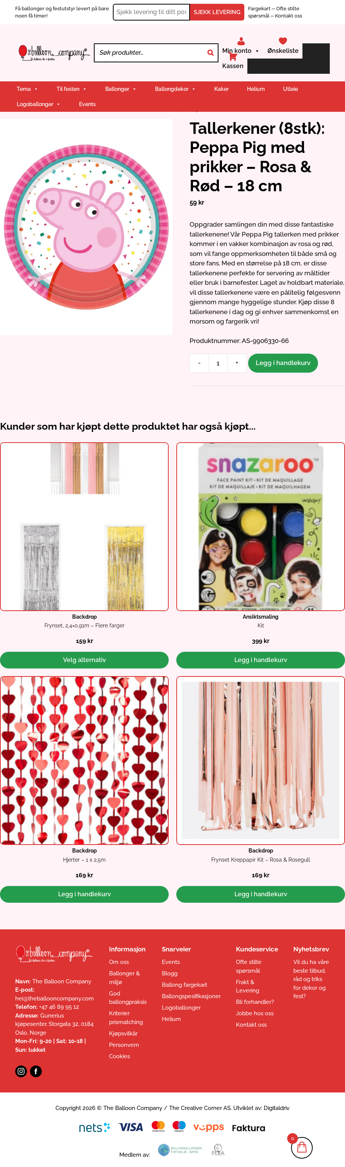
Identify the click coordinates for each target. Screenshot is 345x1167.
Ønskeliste (283, 50)
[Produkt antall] (218, 363)
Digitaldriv (277, 1108)
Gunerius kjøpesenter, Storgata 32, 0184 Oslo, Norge (54, 1024)
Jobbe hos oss (255, 1013)
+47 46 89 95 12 (59, 1006)
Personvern (124, 1045)
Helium (256, 89)
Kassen (233, 66)
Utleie (290, 89)
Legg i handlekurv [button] (260, 660)
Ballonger (121, 89)
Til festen (72, 89)
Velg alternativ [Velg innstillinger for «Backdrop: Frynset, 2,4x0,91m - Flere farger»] (84, 660)
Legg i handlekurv (283, 363)
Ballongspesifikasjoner (191, 996)
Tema (27, 89)
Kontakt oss (288, 16)
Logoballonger (39, 104)
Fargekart (260, 8)
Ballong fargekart (184, 984)
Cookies (119, 1056)
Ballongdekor (175, 89)
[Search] (210, 53)
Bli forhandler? (255, 1002)
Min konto (241, 51)
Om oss (119, 962)
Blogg (169, 973)
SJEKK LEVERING (217, 12)
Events (87, 104)
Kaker (221, 89)
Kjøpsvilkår (123, 1033)
